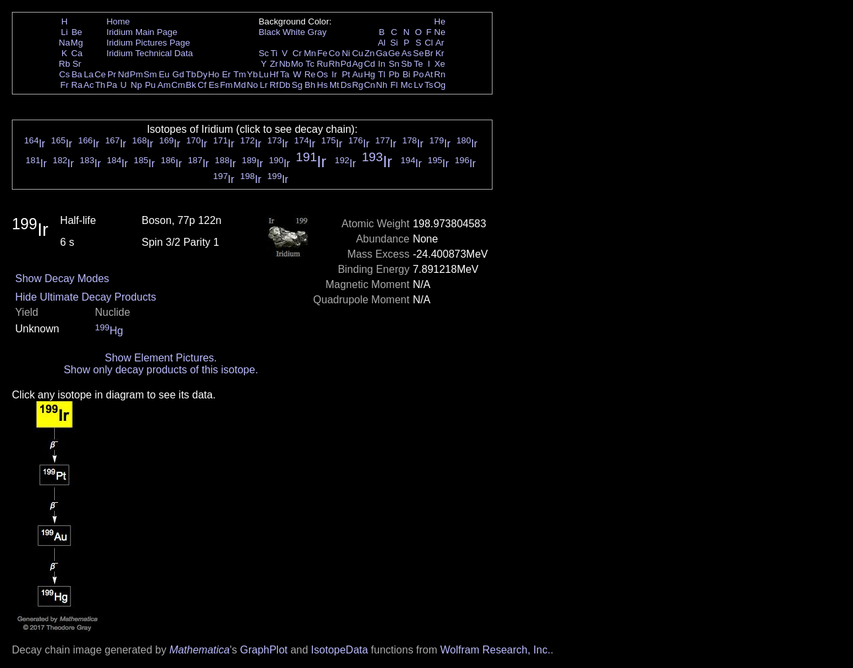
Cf (201, 85)
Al (382, 43)
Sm (150, 74)
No (252, 85)
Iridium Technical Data (149, 53)
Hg (369, 74)
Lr (264, 85)
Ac (89, 85)
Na (64, 43)
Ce (100, 74)
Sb (406, 64)
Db (284, 85)
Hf (273, 74)
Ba (76, 74)
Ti (274, 53)
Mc (407, 85)
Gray (317, 32)
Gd (178, 74)
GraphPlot (263, 649)
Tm (239, 74)
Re (310, 74)
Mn (310, 53)
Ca (77, 53)
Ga (382, 53)
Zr (274, 64)
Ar (439, 43)
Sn (394, 64)
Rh (334, 64)
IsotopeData (339, 649)
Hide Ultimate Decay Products (85, 297)
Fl (393, 85)
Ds (346, 85)
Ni (346, 53)
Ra (77, 85)
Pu (150, 85)
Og (440, 85)
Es (214, 85)
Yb (252, 74)
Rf (273, 85)
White (294, 32)
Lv (418, 85)
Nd (123, 74)
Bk (191, 85)
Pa (111, 85)
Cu (357, 53)
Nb (284, 64)
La (89, 74)
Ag (357, 64)
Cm (179, 85)
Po (418, 74)
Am (164, 85)
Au (357, 74)
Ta (284, 74)
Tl (382, 74)
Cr (297, 53)
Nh (382, 85)
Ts (429, 85)
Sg (297, 85)
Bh (309, 85)
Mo (297, 64)
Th (100, 85)
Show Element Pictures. (161, 357)
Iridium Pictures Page (148, 43)
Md (240, 85)
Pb (394, 74)
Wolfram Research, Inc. (495, 649)
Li (64, 32)
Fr (64, 85)
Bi (407, 74)
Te (418, 64)
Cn (369, 85)
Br (429, 53)
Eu (163, 74)
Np (136, 85)
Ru (322, 64)
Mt (334, 85)
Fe (322, 53)
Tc (310, 64)
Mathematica (199, 649)
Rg (357, 85)
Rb (64, 64)
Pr (112, 74)
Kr (439, 53)
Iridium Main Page (141, 32)
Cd (369, 64)
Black (270, 32)
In (382, 64)
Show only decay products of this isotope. (160, 369)
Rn (440, 74)
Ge (394, 53)
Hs (322, 85)
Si (394, 43)
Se (418, 53)
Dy (202, 74)
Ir (334, 74)
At (429, 74)
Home (118, 21)
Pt (346, 74)
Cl (429, 43)
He (440, 21)
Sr (77, 64)
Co (334, 53)
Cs (64, 74)
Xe (439, 64)
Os (322, 74)
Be (76, 32)
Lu (264, 74)
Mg (77, 43)
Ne (440, 32)
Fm (226, 85)
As (406, 53)
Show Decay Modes (62, 278)
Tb (191, 74)
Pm (136, 74)
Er (226, 74)
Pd (346, 64)
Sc (264, 53)
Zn (369, 53)
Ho (213, 74)
